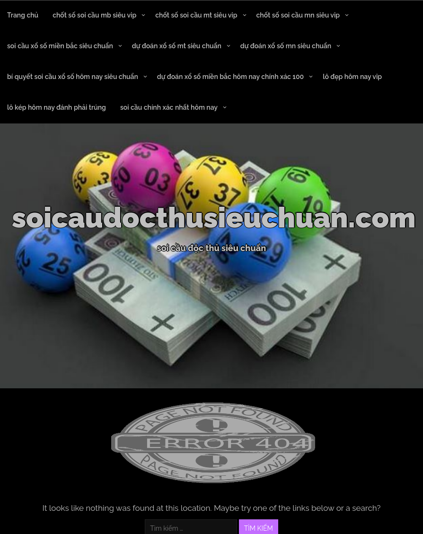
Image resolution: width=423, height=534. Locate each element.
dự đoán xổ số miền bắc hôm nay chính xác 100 (230, 76)
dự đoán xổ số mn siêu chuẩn (285, 46)
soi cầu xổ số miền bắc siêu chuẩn (60, 46)
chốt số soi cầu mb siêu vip (94, 15)
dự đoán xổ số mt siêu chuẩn (176, 46)
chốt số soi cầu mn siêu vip (298, 15)
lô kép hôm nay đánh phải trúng (56, 107)
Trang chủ (22, 15)
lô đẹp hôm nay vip (352, 76)
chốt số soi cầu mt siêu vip (196, 15)
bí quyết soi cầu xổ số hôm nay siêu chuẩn (72, 76)
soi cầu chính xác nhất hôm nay (169, 107)
